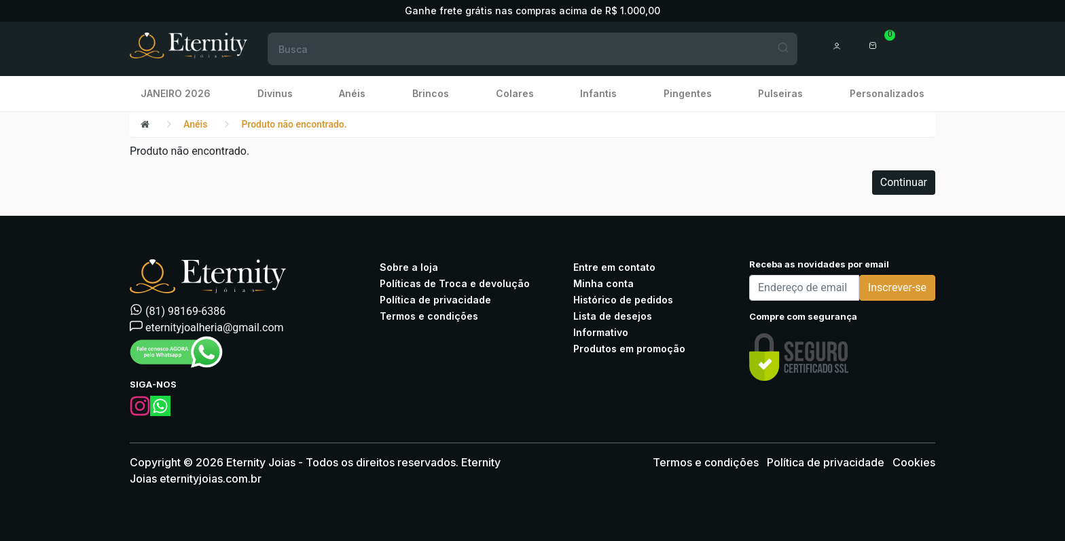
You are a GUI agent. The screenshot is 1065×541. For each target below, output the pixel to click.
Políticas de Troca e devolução (455, 283)
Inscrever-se (897, 287)
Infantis (598, 93)
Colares (515, 93)
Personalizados (887, 93)
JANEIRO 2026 (176, 93)
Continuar (903, 182)
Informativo (600, 332)
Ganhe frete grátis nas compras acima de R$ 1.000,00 (532, 10)
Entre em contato (614, 267)
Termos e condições (429, 316)
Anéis (352, 93)
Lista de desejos (612, 316)
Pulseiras (780, 93)
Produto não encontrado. (293, 124)
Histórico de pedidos (623, 299)
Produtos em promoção (629, 348)
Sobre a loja (409, 267)
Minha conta (603, 283)
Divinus (275, 93)
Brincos (430, 93)
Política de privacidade (435, 299)
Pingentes (688, 93)
